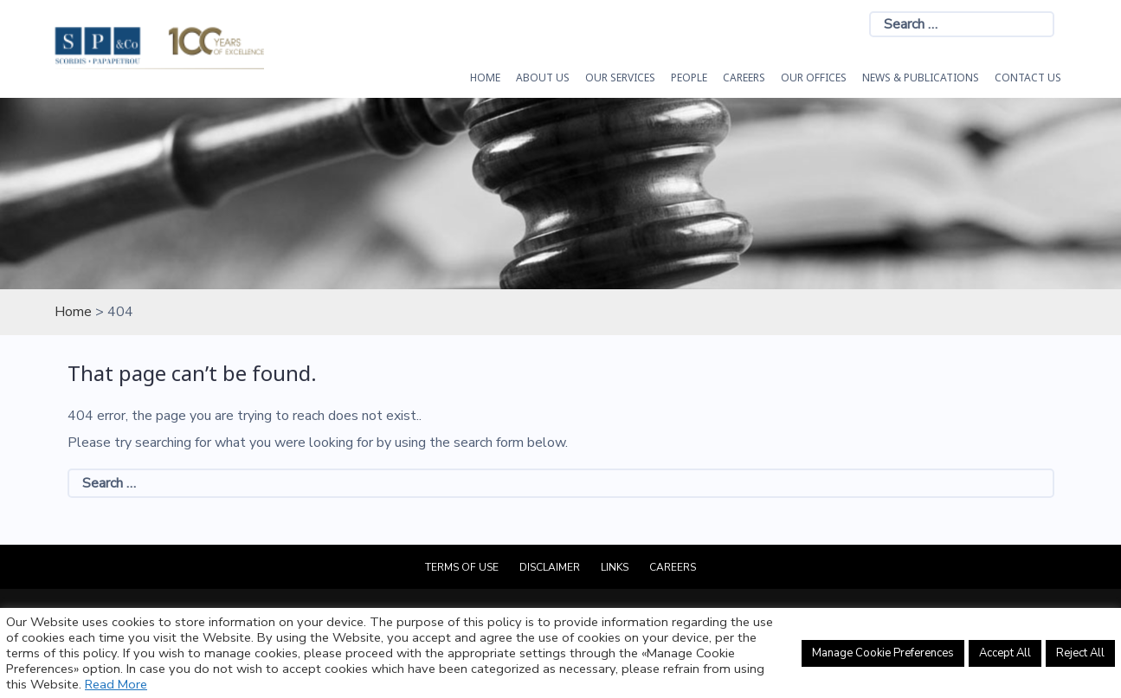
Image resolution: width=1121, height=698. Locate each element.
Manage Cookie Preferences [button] (883, 653)
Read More (116, 684)
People (689, 77)
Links (614, 567)
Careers (744, 77)
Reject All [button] (1080, 653)
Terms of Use (462, 567)
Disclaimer (549, 567)
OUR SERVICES (620, 77)
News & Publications (920, 77)
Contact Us (1028, 77)
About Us (543, 77)
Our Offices (814, 77)
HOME (485, 77)
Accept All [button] (1005, 653)
